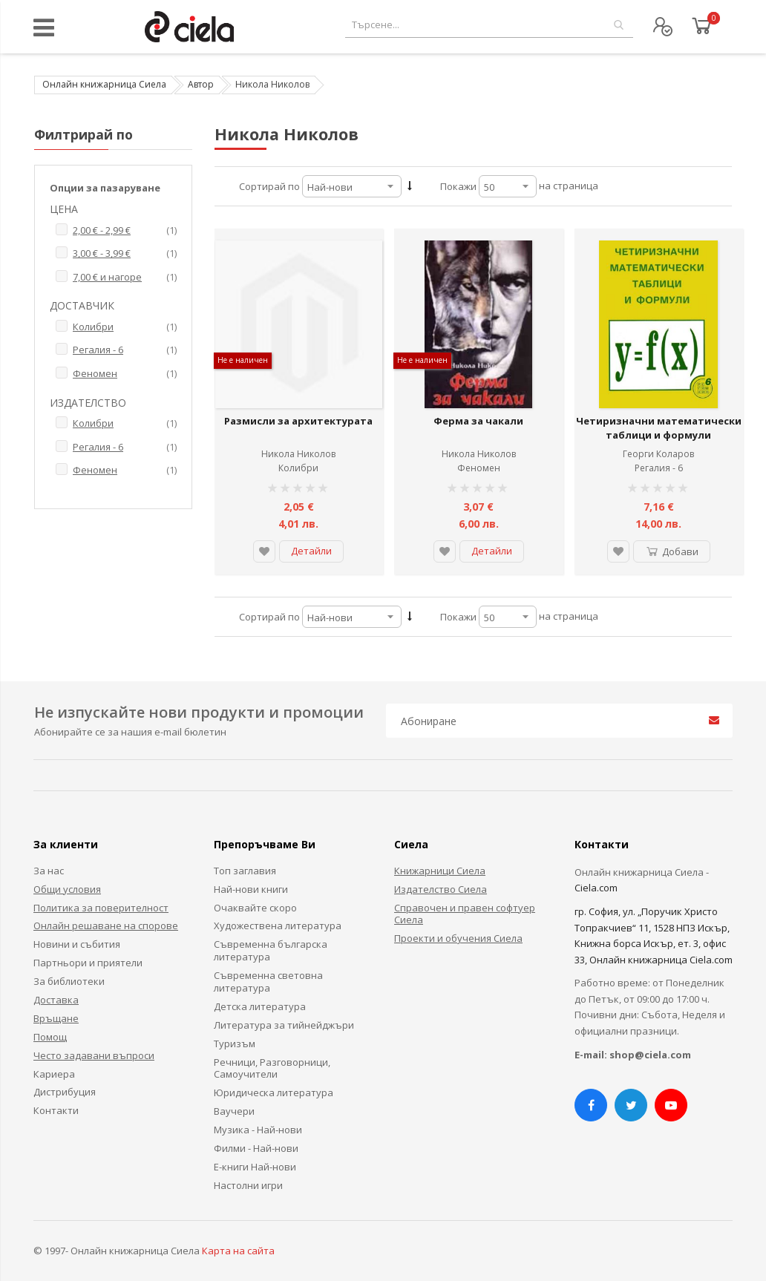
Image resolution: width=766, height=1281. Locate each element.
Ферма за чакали (478, 420)
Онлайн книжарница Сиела (104, 84)
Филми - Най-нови (256, 1148)
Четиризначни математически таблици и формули (659, 428)
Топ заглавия (245, 870)
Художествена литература (277, 925)
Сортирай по (269, 186)
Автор (201, 84)
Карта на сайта (238, 1250)
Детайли (311, 550)
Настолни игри (248, 1185)
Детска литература (260, 1006)
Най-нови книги (251, 889)
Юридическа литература (273, 1092)
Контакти (56, 1110)
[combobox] (489, 25)
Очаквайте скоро (255, 907)
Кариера (54, 1074)
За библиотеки (69, 981)
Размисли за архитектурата (298, 420)
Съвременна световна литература (268, 982)
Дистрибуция (64, 1091)
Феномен (478, 468)
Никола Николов (298, 454)
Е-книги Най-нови (255, 1166)
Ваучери (234, 1111)
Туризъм (234, 1043)
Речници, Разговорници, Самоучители (272, 1068)
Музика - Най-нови (258, 1129)
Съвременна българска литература (270, 950)
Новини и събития (76, 944)
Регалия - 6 (659, 468)
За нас (48, 870)
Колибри (298, 468)
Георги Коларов (658, 454)
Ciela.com (596, 887)
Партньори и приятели (88, 962)
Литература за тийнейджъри (284, 1025)
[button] (264, 551)
